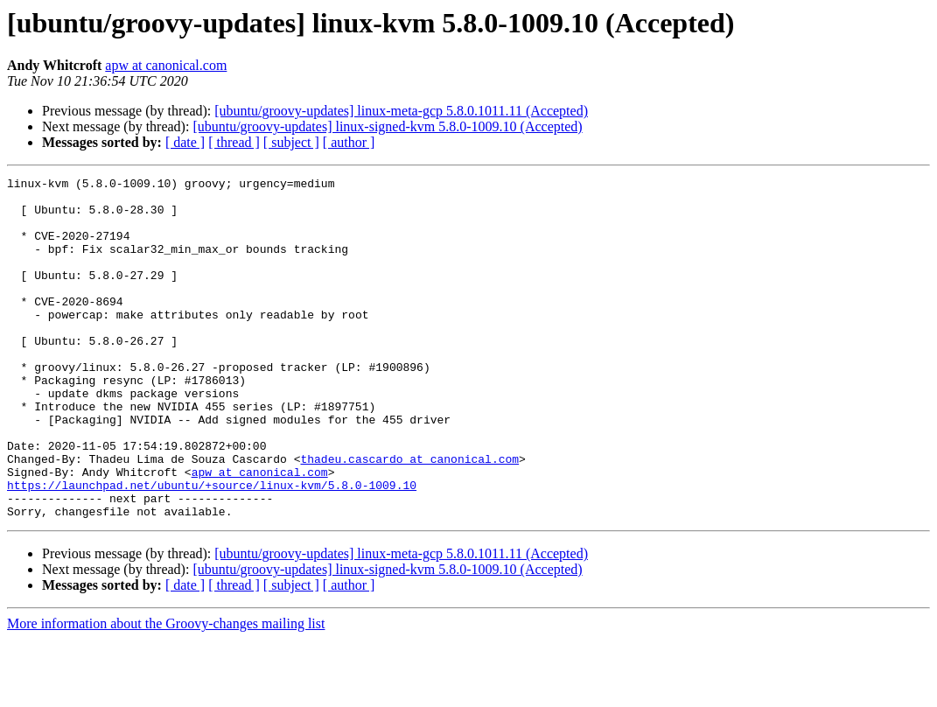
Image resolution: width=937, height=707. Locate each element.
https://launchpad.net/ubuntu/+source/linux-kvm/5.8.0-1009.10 (211, 548)
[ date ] (185, 142)
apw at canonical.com (166, 65)
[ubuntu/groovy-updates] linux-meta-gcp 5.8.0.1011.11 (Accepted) (401, 110)
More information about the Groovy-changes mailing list (166, 691)
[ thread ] (234, 142)
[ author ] (349, 142)
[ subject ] (291, 142)
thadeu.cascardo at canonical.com (409, 516)
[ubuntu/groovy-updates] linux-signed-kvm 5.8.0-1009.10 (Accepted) (387, 126)
